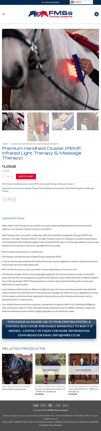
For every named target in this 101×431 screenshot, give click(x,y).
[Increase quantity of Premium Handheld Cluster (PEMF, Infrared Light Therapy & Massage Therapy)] (12, 176)
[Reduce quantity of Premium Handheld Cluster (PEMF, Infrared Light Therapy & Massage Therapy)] (3, 176)
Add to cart (26, 176)
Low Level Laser (17, 188)
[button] (3, 14)
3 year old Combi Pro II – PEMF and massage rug (83, 390)
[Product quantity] (8, 176)
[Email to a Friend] (14, 199)
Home (5, 144)
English (76, 2)
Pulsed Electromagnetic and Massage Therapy (34, 144)
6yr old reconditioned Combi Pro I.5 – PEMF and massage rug (50, 390)
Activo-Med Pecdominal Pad (14, 389)
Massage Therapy (31, 188)
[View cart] (96, 14)
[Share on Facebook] (4, 199)
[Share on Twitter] (9, 199)
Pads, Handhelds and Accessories (51, 188)
